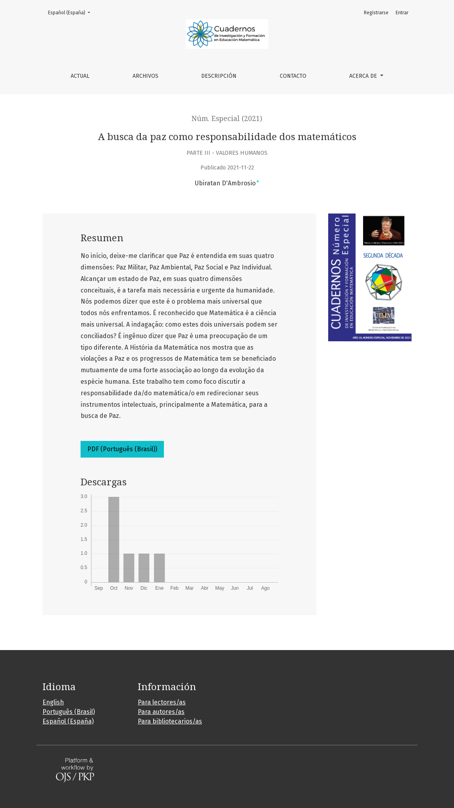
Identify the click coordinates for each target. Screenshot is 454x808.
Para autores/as (161, 712)
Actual (80, 76)
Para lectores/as (162, 702)
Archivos (145, 76)
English (53, 702)
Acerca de (364, 76)
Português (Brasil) (68, 712)
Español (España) (71, 12)
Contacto (293, 76)
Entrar (402, 12)
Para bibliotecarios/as (170, 721)
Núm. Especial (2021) (227, 119)
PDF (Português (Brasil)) (122, 449)
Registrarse (376, 12)
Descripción (219, 76)
